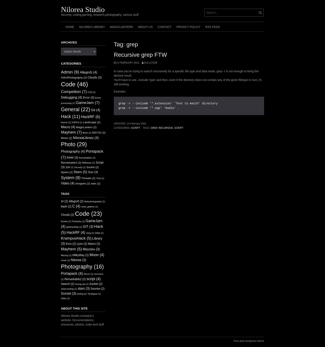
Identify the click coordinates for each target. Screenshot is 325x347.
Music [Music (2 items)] (66, 138)
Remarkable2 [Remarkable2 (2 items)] (71, 162)
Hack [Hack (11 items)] (70, 116)
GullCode (151, 62)
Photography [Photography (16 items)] (82, 267)
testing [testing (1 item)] (82, 294)
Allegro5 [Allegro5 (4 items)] (88, 72)
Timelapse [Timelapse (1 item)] (94, 294)
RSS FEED (212, 27)
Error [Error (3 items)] (88, 97)
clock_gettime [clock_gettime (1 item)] (89, 206)
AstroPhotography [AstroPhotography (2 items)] (74, 77)
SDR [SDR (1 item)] (69, 167)
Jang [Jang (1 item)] (90, 233)
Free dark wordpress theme (249, 341)
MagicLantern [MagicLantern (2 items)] (86, 127)
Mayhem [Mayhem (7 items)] (71, 132)
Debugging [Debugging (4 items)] (71, 97)
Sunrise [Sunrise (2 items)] (97, 288)
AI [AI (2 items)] (64, 201)
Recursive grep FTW (140, 55)
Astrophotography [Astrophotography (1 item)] (94, 201)
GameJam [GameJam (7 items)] (87, 102)
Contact (165, 27)
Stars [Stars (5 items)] (80, 172)
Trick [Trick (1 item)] (100, 178)
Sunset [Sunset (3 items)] (68, 293)
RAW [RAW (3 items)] (72, 157)
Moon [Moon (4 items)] (97, 255)
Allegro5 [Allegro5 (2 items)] (76, 201)
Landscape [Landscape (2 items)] (92, 122)
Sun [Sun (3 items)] (93, 172)
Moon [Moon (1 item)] (86, 132)
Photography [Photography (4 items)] (73, 151)
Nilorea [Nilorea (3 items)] (78, 260)
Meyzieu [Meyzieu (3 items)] (91, 249)
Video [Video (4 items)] (67, 183)
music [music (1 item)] (65, 260)
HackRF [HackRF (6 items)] (90, 117)
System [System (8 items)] (70, 177)
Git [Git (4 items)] (95, 110)
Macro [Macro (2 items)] (94, 243)
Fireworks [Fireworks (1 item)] (78, 221)
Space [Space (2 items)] (67, 172)
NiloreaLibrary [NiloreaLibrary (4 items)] (86, 138)
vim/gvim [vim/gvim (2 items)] (82, 183)
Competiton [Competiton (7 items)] (74, 91)
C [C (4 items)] (76, 206)
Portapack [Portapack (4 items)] (72, 273)
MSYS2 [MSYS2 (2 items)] (99, 132)
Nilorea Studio (83, 9)
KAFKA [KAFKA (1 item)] (77, 122)
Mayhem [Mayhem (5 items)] (71, 249)
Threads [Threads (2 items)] (88, 178)
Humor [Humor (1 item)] (66, 122)
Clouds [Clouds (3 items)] (95, 77)
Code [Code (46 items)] (74, 84)
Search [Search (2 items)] (67, 284)
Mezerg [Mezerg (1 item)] (66, 255)
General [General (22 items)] (75, 109)
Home (69, 27)
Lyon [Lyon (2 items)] (82, 243)
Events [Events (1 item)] (66, 221)
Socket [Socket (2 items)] (92, 167)
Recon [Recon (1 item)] (88, 274)
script (178, 128)
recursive (166, 128)
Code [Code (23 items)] (88, 213)
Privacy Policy (188, 27)
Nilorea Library (92, 27)
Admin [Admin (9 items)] (70, 72)
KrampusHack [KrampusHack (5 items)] (76, 238)
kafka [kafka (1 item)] (99, 233)
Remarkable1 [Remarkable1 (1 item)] (87, 158)
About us (145, 27)
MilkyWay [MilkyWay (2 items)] (80, 255)
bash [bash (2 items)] (66, 206)
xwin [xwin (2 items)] (95, 183)
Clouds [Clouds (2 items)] (67, 214)
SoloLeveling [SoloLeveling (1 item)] (69, 289)
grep (153, 128)
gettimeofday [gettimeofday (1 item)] (74, 227)
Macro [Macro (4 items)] (68, 127)
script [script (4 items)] (93, 279)
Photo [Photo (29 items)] (74, 144)
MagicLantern (121, 27)
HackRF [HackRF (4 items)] (76, 232)
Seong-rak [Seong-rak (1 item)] (82, 284)
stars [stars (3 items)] (84, 288)
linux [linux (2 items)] (71, 243)
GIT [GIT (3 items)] (88, 226)
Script (135, 128)
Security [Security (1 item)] (79, 167)
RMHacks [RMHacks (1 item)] (88, 162)
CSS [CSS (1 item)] (91, 92)
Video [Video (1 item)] (65, 298)
